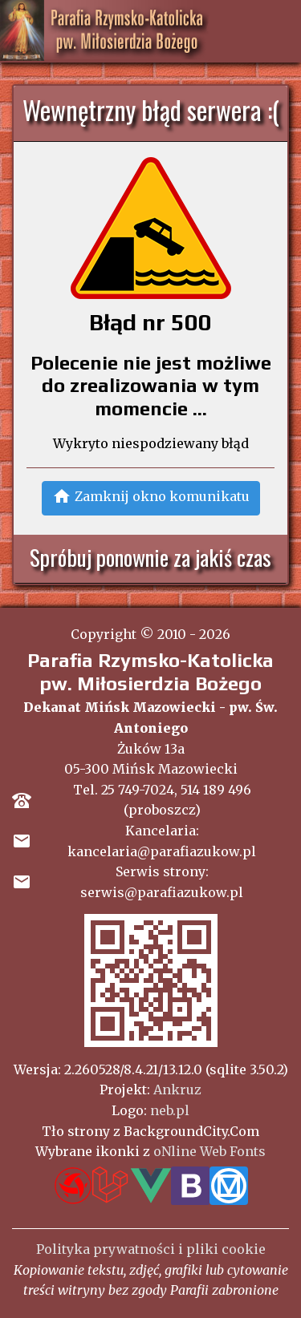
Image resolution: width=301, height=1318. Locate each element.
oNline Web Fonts (209, 1151)
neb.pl (169, 1110)
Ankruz (177, 1089)
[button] (151, 498)
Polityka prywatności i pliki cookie (151, 1249)
